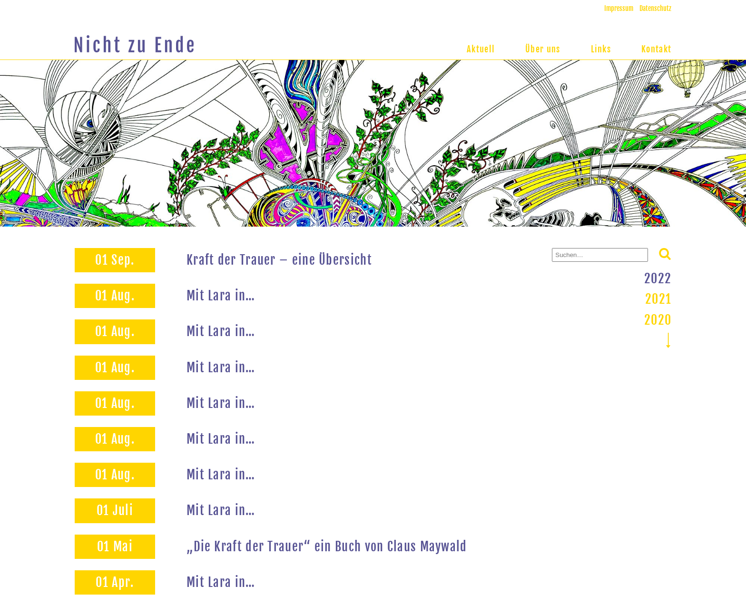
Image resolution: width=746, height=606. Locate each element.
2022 (657, 278)
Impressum (618, 8)
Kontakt (656, 49)
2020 (657, 320)
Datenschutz (655, 8)
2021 (658, 299)
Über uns (542, 49)
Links (601, 49)
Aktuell (481, 49)
